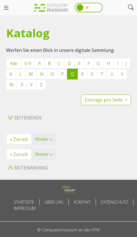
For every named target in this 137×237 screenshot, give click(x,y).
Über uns (54, 202)
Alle (13, 63)
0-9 (27, 63)
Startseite (24, 202)
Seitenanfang (28, 168)
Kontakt (82, 202)
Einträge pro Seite (104, 100)
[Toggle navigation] (6, 7)
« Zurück (19, 139)
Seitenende (25, 118)
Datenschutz (114, 202)
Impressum (25, 208)
